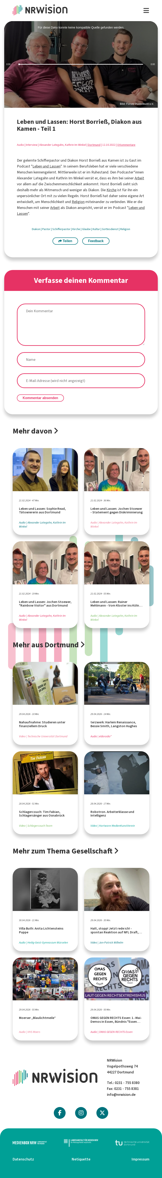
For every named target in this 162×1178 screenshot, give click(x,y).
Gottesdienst (110, 229)
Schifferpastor (61, 229)
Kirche (111, 189)
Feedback (96, 241)
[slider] (81, 64)
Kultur (97, 229)
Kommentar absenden (40, 398)
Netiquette (81, 1159)
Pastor (46, 229)
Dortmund (94, 145)
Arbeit (139, 178)
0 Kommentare (126, 145)
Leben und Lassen (46, 166)
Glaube (86, 229)
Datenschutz (23, 1159)
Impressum (140, 1159)
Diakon (36, 229)
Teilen (65, 241)
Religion (78, 201)
